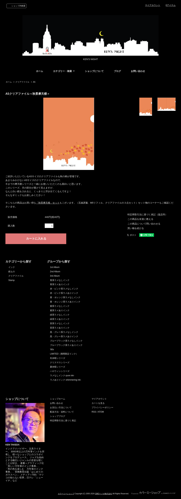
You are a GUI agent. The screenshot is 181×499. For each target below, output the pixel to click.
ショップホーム (57, 399)
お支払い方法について (61, 407)
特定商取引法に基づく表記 (63, 420)
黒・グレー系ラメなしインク (64, 332)
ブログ (117, 71)
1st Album (55, 267)
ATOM (101, 412)
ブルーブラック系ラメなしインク (66, 341)
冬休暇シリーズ (57, 358)
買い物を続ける (135, 228)
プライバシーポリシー (102, 407)
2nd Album (55, 271)
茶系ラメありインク (60, 328)
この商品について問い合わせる (143, 223)
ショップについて (94, 71)
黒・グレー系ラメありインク (64, 336)
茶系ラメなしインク (60, 323)
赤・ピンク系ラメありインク (64, 293)
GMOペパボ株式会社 (103, 494)
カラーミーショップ (66, 494)
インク (11, 267)
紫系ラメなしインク (60, 306)
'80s (52, 349)
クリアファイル (22, 82)
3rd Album (55, 276)
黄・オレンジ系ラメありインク (65, 301)
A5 (34, 82)
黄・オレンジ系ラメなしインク (65, 297)
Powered (153, 494)
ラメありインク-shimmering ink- (65, 380)
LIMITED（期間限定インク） (64, 354)
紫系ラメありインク (60, 310)
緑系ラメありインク (60, 319)
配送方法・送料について (62, 412)
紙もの (11, 271)
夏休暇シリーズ (57, 367)
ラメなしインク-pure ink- (62, 375)
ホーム (39, 71)
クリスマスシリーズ (60, 362)
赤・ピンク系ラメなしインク (64, 288)
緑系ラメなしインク (60, 315)
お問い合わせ (138, 71)
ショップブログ (57, 416)
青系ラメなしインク (60, 280)
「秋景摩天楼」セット (48, 202)
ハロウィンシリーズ (60, 371)
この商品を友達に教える (140, 219)
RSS (94, 412)
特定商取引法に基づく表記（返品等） (147, 214)
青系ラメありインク (60, 284)
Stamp (11, 280)
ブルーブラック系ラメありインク (66, 345)
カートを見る (98, 403)
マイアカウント (152, 5)
